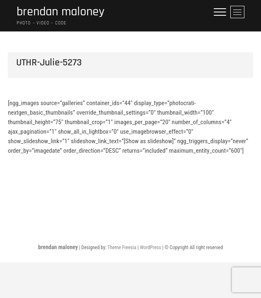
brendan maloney (61, 11)
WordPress (150, 247)
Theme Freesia (121, 247)
